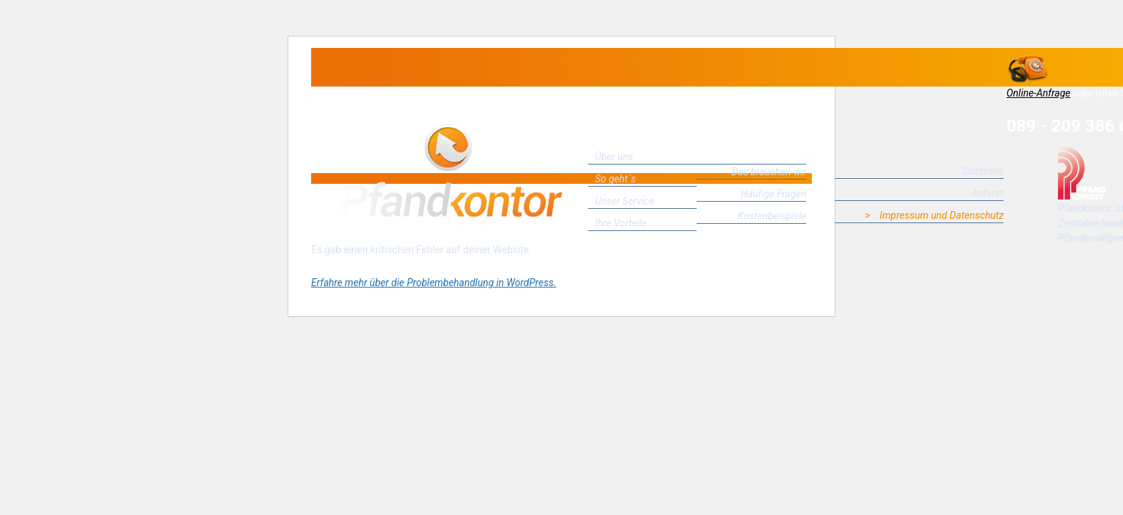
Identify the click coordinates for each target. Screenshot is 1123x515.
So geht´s (615, 179)
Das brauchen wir (769, 171)
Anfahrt (987, 193)
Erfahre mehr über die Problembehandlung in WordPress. (433, 282)
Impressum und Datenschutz (942, 215)
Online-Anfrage (1038, 93)
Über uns (614, 156)
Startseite (983, 171)
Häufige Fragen (774, 194)
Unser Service (624, 201)
